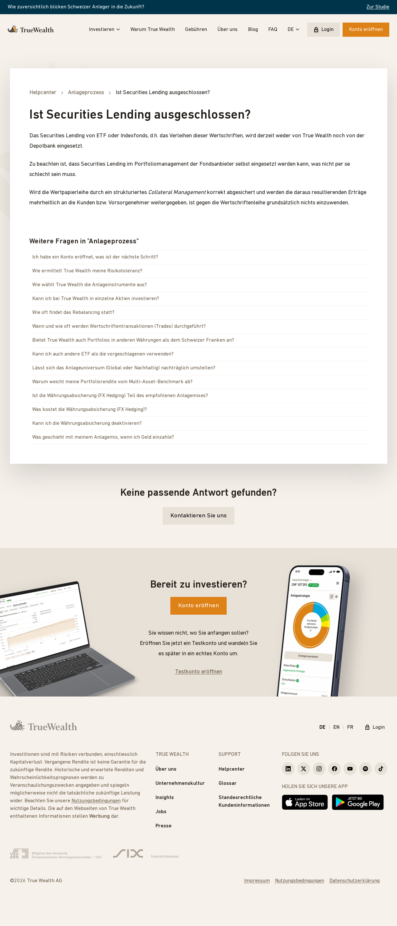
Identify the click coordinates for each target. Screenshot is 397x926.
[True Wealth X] (303, 768)
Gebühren (196, 29)
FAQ (272, 29)
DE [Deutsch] (322, 727)
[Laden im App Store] (305, 802)
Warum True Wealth (152, 29)
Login (324, 29)
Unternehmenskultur (180, 783)
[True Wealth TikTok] (380, 768)
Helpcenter (232, 769)
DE (293, 29)
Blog (253, 29)
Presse (164, 826)
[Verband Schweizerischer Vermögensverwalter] (56, 854)
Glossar (228, 783)
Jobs (161, 811)
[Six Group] (145, 853)
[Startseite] (31, 30)
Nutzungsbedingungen (96, 801)
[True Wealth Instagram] (319, 768)
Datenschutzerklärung (354, 880)
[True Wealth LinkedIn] (288, 768)
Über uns (227, 29)
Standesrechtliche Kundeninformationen (244, 801)
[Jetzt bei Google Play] (358, 802)
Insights (165, 797)
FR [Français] (350, 727)
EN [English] (336, 727)
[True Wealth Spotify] (365, 768)
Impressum (257, 880)
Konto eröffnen (366, 29)
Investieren (104, 29)
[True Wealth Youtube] (350, 768)
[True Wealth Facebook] (334, 768)
